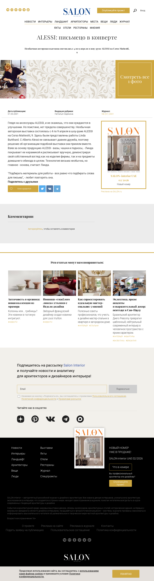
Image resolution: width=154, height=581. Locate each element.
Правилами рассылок (70, 399)
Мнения (95, 27)
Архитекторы (79, 21)
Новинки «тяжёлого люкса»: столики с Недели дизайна (56, 302)
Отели (67, 27)
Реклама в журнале (82, 525)
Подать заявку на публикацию (25, 530)
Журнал (125, 21)
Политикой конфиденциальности (39, 399)
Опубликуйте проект (113, 10)
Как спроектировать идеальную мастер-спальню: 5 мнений (91, 302)
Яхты (57, 27)
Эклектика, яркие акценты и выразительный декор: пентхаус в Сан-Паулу (129, 304)
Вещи (104, 21)
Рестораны (80, 27)
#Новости (12, 322)
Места (94, 21)
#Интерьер (83, 326)
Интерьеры (45, 21)
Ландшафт (61, 21)
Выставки (46, 447)
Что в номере (120, 467)
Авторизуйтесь (35, 229)
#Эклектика (119, 341)
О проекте (28, 525)
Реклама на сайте (52, 525)
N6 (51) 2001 (108, 114)
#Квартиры (129, 336)
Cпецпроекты (48, 476)
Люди (113, 21)
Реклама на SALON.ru (111, 191)
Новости (30, 21)
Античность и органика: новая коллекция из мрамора (24, 302)
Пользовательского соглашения (109, 396)
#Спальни (94, 326)
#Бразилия (131, 341)
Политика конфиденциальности (116, 530)
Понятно (126, 574)
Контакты (107, 525)
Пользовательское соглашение (70, 530)
